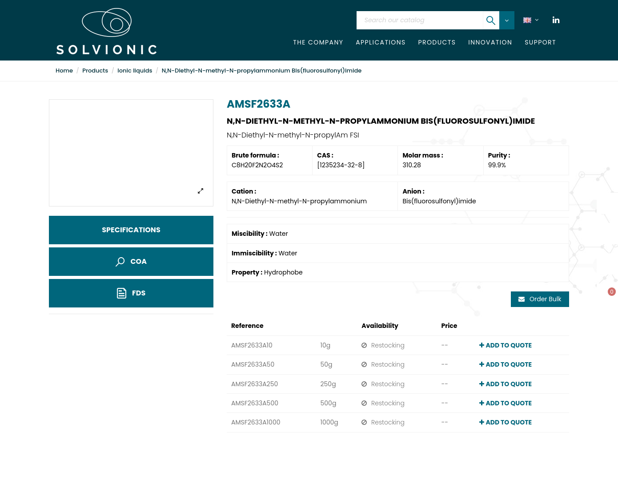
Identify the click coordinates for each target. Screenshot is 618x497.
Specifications (131, 230)
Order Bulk (539, 299)
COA (131, 261)
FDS (131, 293)
